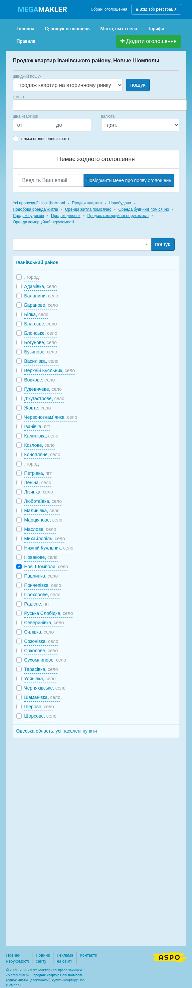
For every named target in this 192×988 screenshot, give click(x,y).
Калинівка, (41, 435)
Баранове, (41, 305)
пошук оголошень (67, 28)
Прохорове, (42, 594)
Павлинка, (41, 576)
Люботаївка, (43, 501)
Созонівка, (41, 641)
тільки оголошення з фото (45, 138)
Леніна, (38, 482)
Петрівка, (38, 473)
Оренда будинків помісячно (143, 209)
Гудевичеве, (43, 389)
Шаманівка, (42, 697)
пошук (137, 85)
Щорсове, (40, 716)
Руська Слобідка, (48, 613)
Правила (26, 41)
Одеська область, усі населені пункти (56, 731)
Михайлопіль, (44, 538)
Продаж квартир (87, 203)
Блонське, (40, 333)
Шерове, (39, 706)
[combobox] (100, 105)
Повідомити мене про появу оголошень (129, 180)
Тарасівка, (41, 669)
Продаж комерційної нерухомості (117, 215)
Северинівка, (44, 622)
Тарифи (156, 28)
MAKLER (42, 9)
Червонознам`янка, (50, 417)
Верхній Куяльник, (49, 370)
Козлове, (39, 445)
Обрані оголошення (109, 9)
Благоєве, (40, 323)
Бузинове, (40, 351)
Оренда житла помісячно (88, 209)
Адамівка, (40, 286)
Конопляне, (42, 454)
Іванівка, (37, 426)
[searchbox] (25, 105)
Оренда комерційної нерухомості (43, 222)
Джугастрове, (44, 398)
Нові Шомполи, (46, 566)
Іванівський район (37, 262)
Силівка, (39, 632)
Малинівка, (42, 510)
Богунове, (40, 342)
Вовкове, (39, 379)
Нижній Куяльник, (49, 548)
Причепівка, (42, 585)
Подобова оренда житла (35, 209)
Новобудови (120, 203)
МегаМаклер (18, 975)
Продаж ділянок (65, 215)
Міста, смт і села (118, 28)
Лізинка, (38, 492)
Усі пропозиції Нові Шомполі (39, 203)
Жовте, (37, 407)
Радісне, (37, 604)
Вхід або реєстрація (156, 9)
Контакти (88, 955)
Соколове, (41, 650)
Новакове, (41, 557)
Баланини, (41, 295)
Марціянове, (43, 520)
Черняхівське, (45, 688)
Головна (26, 28)
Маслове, (40, 529)
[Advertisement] (63, 838)
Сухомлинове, (45, 660)
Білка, (36, 314)
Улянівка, (40, 678)
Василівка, (41, 361)
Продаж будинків (28, 215)
